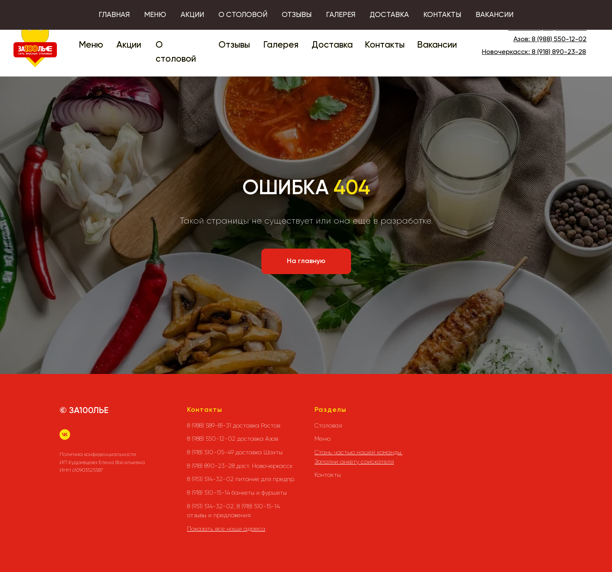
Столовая (328, 425)
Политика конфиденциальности (98, 454)
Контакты (385, 45)
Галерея (280, 45)
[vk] (65, 434)
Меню (91, 45)
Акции (128, 45)
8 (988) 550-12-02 (559, 39)
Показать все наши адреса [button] (226, 528)
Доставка (332, 45)
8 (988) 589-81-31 (560, 28)
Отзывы (234, 45)
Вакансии (437, 45)
